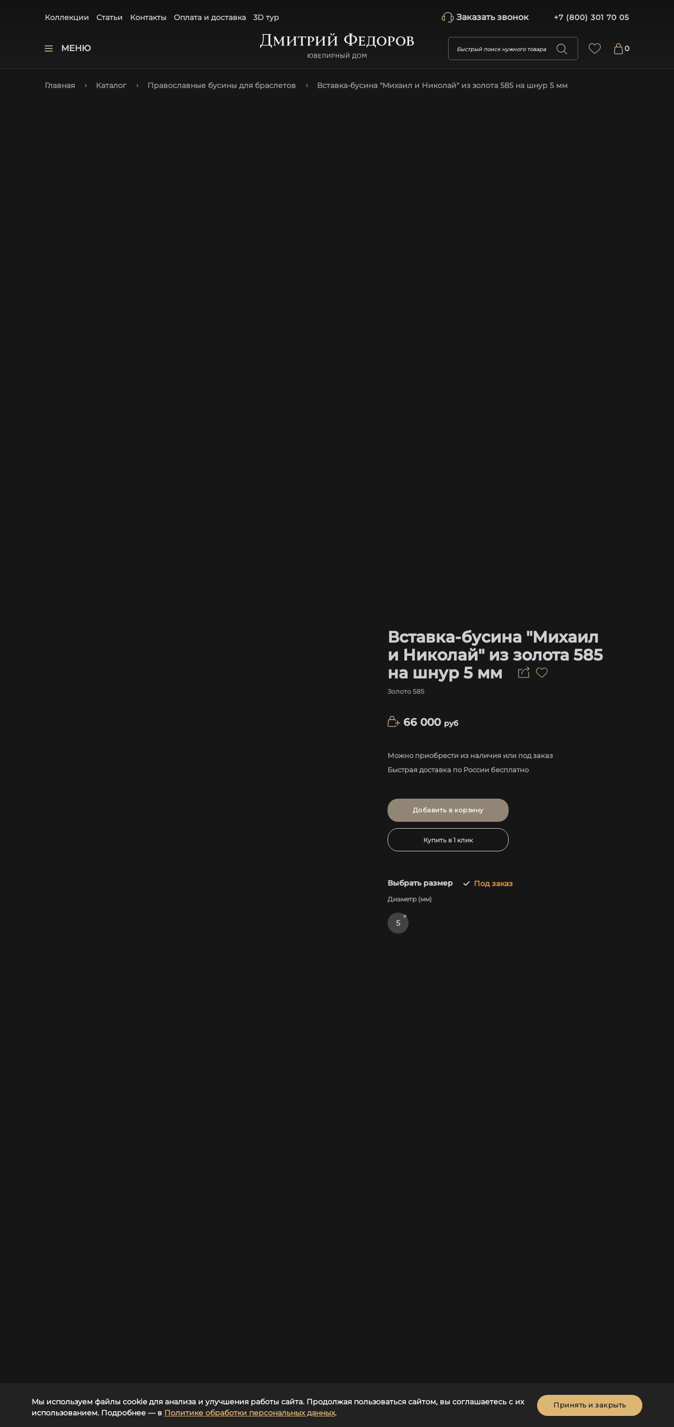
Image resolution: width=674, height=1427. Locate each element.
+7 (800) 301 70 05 (591, 17)
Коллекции (67, 17)
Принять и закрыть (589, 1405)
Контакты (148, 17)
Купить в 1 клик (448, 840)
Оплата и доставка (210, 17)
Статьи (109, 17)
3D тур (266, 17)
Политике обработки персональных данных (249, 1413)
